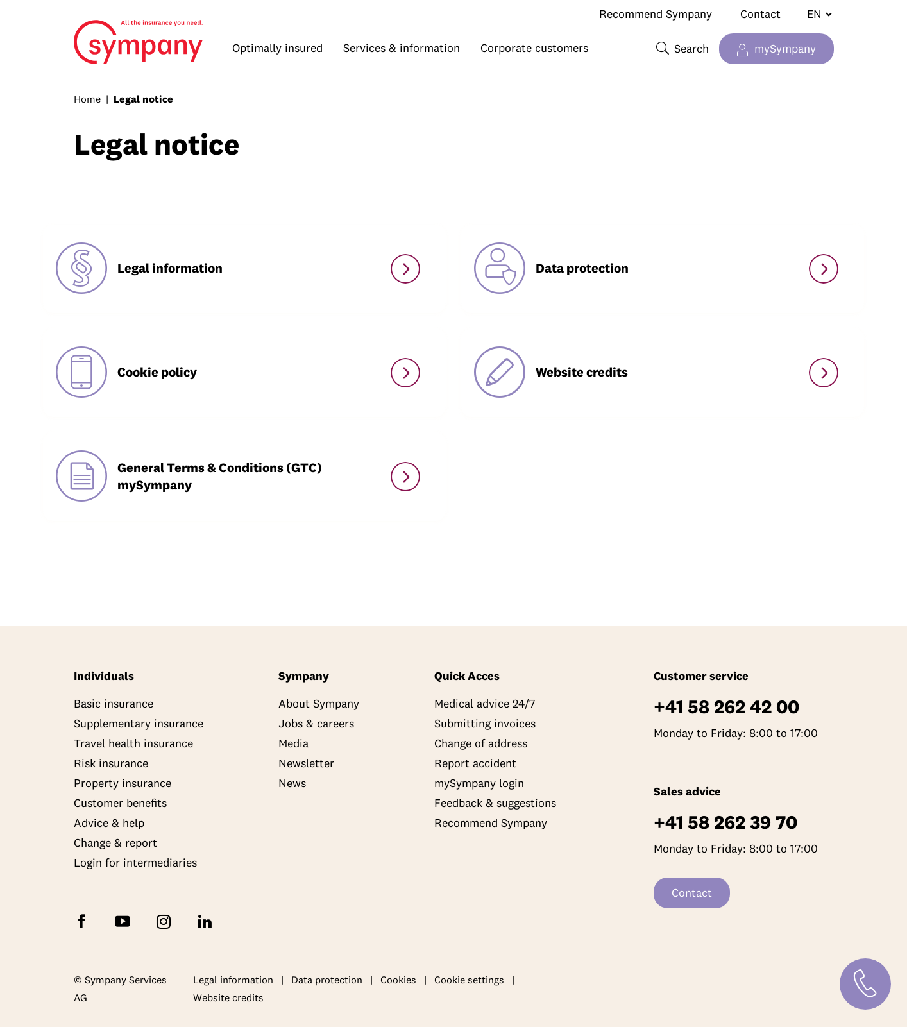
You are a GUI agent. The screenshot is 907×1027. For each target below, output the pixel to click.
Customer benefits (120, 802)
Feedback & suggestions (495, 802)
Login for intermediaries (135, 862)
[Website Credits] (823, 372)
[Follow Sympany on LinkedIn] (207, 920)
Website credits (228, 997)
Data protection (326, 979)
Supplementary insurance (138, 723)
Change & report (115, 842)
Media (293, 743)
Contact (760, 13)
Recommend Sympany (655, 13)
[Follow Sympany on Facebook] (84, 920)
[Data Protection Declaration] (823, 269)
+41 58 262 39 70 (725, 822)
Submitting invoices (485, 723)
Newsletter (306, 763)
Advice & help (109, 822)
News (292, 783)
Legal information (233, 979)
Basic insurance (113, 703)
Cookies (398, 979)
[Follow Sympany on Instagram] (166, 920)
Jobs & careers (316, 723)
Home (104, 36)
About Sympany (318, 703)
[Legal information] (405, 269)
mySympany (785, 48)
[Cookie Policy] (405, 372)
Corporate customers (534, 47)
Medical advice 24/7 (484, 703)
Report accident (475, 763)
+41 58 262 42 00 (726, 706)
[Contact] (865, 984)
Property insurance (122, 783)
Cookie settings (469, 979)
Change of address (480, 743)
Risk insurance (111, 763)
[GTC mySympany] (405, 476)
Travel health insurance (133, 743)
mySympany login (479, 783)
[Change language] (814, 14)
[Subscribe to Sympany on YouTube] (125, 920)
